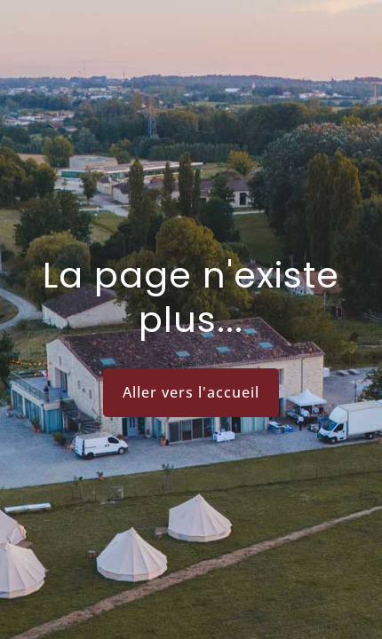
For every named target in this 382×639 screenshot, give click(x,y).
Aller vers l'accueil (191, 392)
